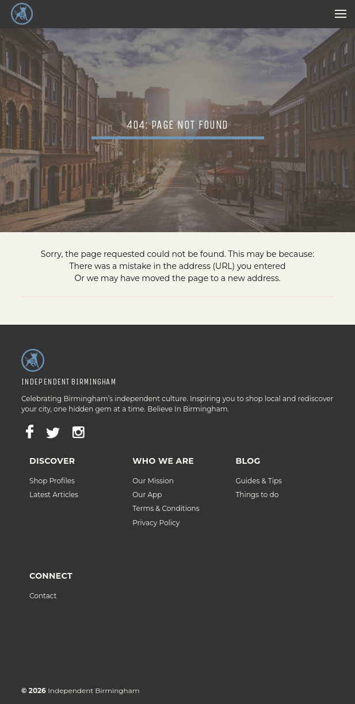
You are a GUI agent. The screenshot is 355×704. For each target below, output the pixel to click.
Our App (147, 485)
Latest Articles (53, 485)
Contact (42, 586)
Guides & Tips (258, 471)
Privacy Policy (156, 513)
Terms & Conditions (165, 499)
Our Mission (153, 471)
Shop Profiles (52, 471)
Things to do (256, 485)
